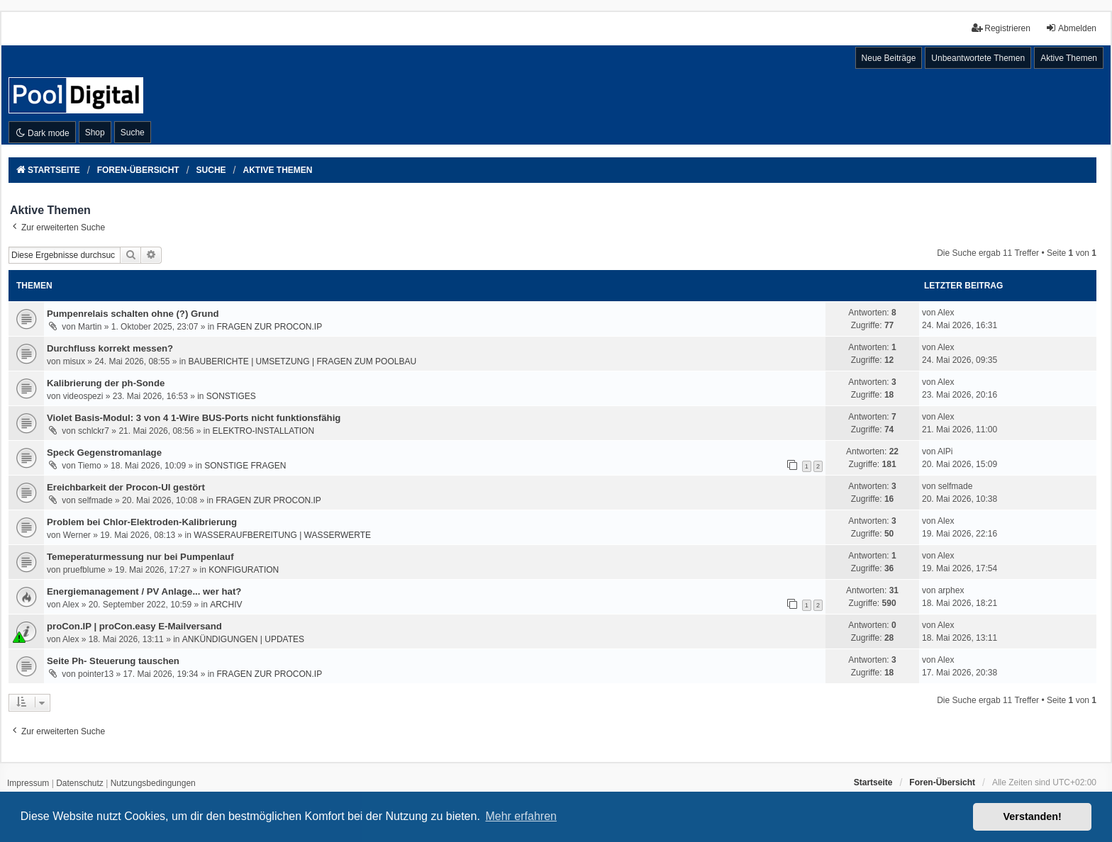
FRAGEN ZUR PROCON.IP (269, 327)
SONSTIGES (231, 396)
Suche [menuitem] (133, 132)
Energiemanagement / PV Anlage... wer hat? (144, 591)
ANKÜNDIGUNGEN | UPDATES (243, 639)
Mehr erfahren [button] (521, 816)
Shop (95, 132)
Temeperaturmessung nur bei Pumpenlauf (140, 556)
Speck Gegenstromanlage (104, 452)
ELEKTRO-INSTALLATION (263, 431)
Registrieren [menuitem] (1001, 28)
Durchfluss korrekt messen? (110, 348)
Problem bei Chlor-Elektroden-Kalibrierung (142, 522)
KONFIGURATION (243, 570)
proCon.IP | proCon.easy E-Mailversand (134, 626)
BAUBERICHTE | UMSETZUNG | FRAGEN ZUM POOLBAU (302, 361)
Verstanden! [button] (1032, 816)
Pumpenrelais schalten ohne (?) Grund (133, 313)
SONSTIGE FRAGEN (245, 466)
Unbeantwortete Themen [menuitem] (978, 58)
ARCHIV (226, 605)
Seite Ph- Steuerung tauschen (113, 661)
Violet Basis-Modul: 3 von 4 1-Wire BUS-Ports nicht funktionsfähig (193, 417)
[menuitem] (28, 784)
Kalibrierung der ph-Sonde (106, 383)
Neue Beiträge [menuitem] (889, 58)
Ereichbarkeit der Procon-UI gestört (126, 487)
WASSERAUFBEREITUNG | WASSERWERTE (282, 535)
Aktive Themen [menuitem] (1068, 58)
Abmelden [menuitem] (1070, 28)
